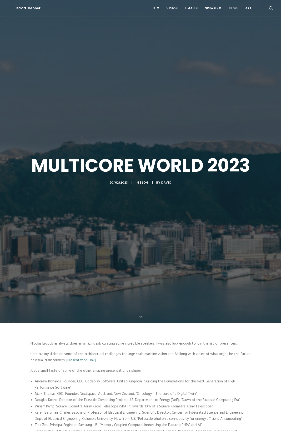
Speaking (213, 8)
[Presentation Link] (81, 355)
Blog (233, 8)
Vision (172, 8)
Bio (156, 8)
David (166, 180)
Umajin (191, 8)
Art (248, 8)
